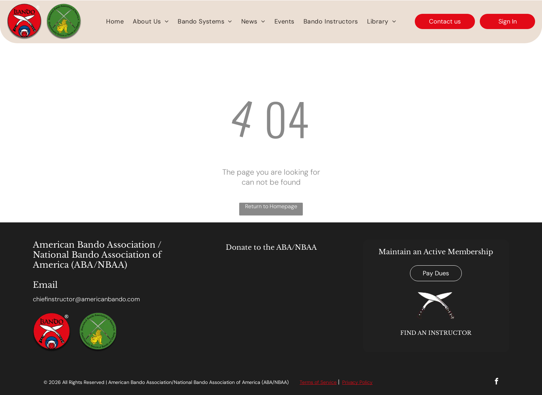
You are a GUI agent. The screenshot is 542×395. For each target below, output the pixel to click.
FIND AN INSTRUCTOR (435, 332)
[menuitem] (115, 21)
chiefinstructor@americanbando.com (86, 299)
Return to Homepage (271, 206)
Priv (346, 382)
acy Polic (360, 382)
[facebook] (497, 382)
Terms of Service (318, 382)
